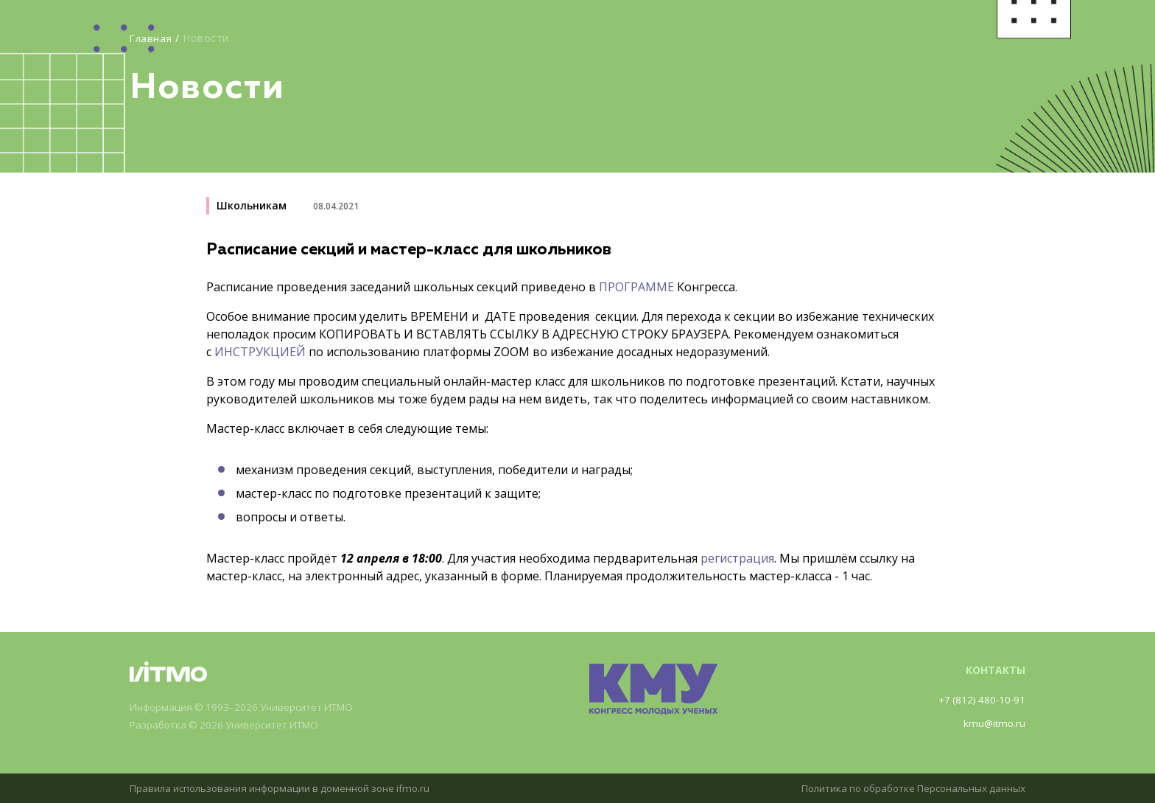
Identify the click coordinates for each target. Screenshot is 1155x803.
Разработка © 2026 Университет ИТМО (230, 725)
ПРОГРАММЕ (636, 287)
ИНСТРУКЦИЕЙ (260, 352)
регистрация (737, 558)
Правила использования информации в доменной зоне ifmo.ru (286, 788)
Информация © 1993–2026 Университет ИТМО (248, 708)
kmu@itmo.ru (993, 723)
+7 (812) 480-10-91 (979, 699)
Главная (152, 38)
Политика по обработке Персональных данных (906, 788)
